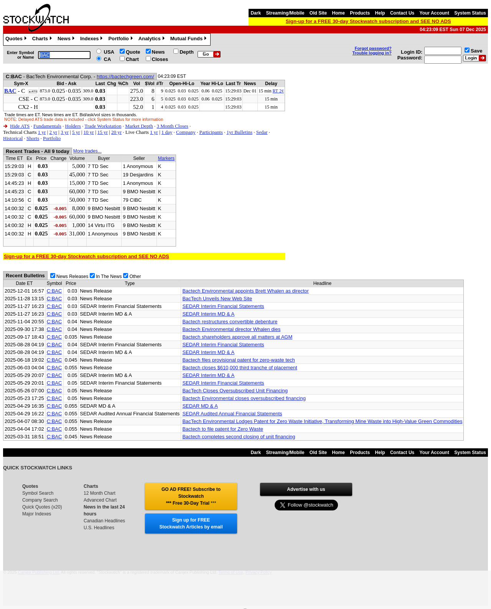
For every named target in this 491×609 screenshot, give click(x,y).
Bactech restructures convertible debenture (229, 321)
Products (360, 13)
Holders (73, 126)
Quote (133, 52)
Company (186, 132)
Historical (13, 138)
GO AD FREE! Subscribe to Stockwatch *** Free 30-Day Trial (191, 496)
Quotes (16, 39)
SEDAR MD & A (199, 406)
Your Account (434, 13)
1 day (167, 132)
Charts (43, 39)
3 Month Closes (172, 126)
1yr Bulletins (240, 132)
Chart (132, 59)
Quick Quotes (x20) (42, 507)
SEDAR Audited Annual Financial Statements (232, 413)
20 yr (116, 132)
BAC (10, 91)
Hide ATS (20, 126)
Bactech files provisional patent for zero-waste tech (238, 360)
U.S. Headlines (99, 527)
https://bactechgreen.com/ (125, 76)
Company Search (40, 500)
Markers (166, 158)
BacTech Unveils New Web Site (217, 298)
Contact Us (402, 13)
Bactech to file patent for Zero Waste (222, 429)
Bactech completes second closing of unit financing (238, 436)
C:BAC (54, 291)
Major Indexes (36, 514)
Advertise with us (306, 489)
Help (380, 13)
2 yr (53, 132)
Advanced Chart (100, 500)
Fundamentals (47, 126)
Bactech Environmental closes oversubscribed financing (244, 398)
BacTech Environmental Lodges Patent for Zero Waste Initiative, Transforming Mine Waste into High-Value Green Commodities (322, 421)
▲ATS (32, 91)
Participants (210, 132)
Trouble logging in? (372, 53)
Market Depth (139, 126)
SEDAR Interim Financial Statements (223, 306)
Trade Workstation (102, 126)
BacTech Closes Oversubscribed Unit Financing (235, 390)
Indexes (92, 39)
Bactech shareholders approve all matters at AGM (237, 337)
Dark (255, 13)
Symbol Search (37, 493)
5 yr (76, 132)
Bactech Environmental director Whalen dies (231, 329)
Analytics (152, 39)
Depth (187, 52)
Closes (160, 59)
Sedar (262, 132)
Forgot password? (373, 48)
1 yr (42, 132)
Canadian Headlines (104, 520)
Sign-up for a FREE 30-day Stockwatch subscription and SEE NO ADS (368, 21)
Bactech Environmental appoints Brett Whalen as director (245, 291)
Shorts (32, 138)
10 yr (89, 132)
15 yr (102, 132)
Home (338, 13)
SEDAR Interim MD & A (208, 314)
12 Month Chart (99, 493)
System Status (470, 13)
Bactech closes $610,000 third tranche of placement (239, 367)
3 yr (65, 132)
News (67, 39)
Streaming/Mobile (285, 13)
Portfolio (121, 39)
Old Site (318, 13)
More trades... (87, 151)
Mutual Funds (189, 39)
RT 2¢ (278, 91)
